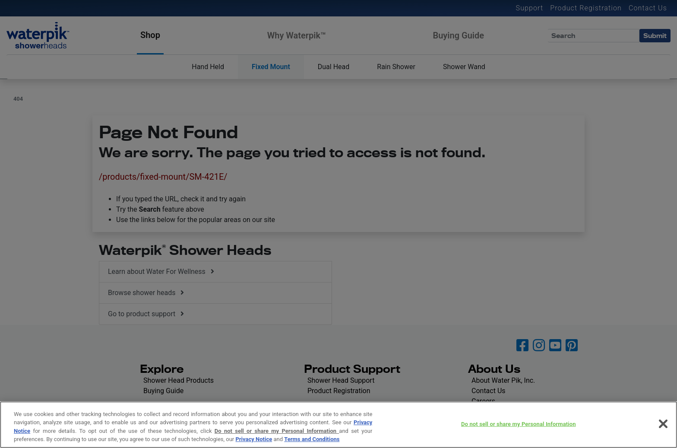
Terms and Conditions (311, 439)
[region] (338, 424)
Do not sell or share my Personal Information (277, 431)
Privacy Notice (253, 439)
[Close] (663, 423)
